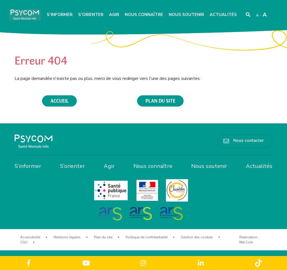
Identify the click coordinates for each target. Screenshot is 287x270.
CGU (23, 242)
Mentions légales (67, 237)
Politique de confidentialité (147, 237)
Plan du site (103, 237)
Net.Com (246, 242)
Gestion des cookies (197, 237)
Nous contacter (248, 140)
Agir (114, 14)
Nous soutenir (186, 14)
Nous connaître (144, 14)
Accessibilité (30, 237)
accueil (59, 101)
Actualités (223, 14)
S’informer (60, 14)
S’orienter (90, 14)
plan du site (160, 101)
